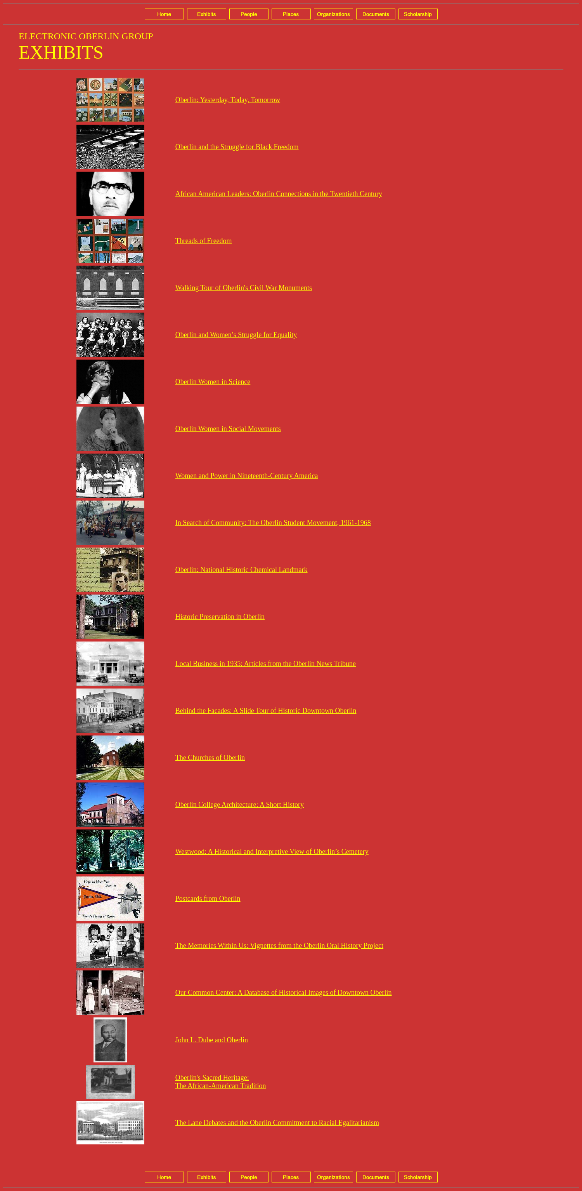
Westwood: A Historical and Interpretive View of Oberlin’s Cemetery (272, 851)
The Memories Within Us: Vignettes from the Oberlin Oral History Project (279, 945)
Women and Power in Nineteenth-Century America (246, 476)
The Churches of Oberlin (210, 758)
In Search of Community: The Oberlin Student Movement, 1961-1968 (273, 523)
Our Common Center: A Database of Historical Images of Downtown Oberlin (283, 992)
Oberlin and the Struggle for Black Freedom (237, 147)
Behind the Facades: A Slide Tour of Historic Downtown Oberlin (266, 711)
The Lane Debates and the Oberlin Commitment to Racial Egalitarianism (277, 1123)
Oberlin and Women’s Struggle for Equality (236, 335)
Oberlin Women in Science (213, 382)
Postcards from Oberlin (208, 898)
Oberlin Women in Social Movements (228, 429)
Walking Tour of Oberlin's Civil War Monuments (243, 288)
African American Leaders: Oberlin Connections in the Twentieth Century (278, 194)
